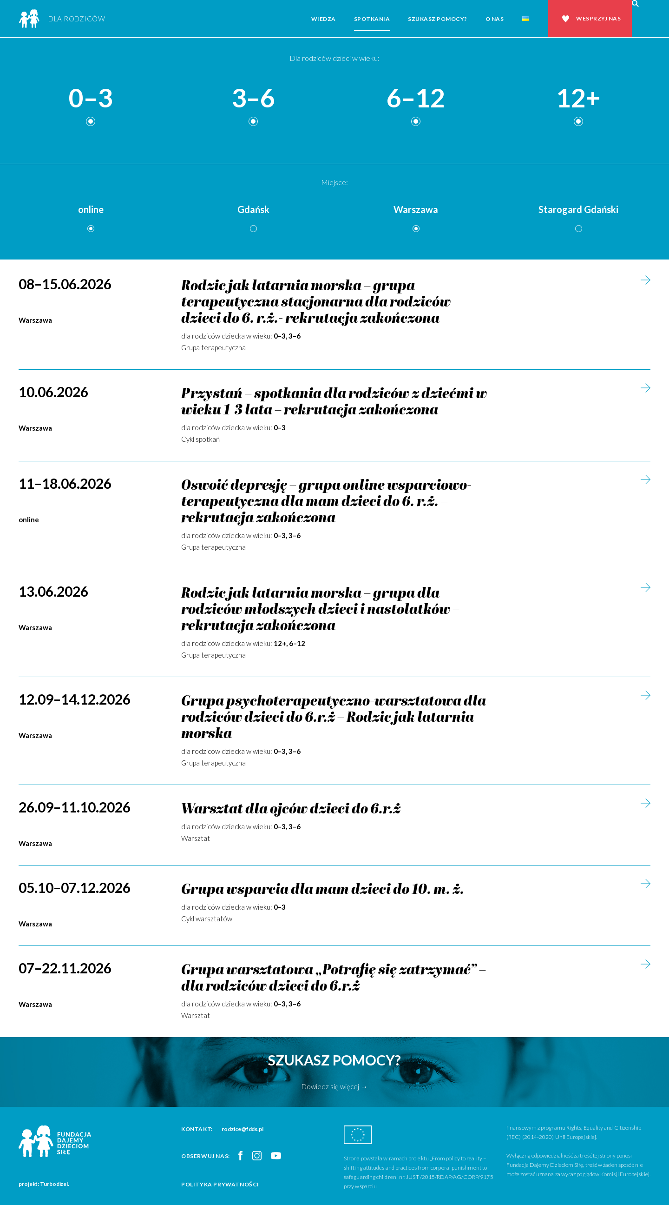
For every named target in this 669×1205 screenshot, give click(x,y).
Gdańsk (253, 209)
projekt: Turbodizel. (44, 1183)
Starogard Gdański (578, 209)
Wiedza (323, 18)
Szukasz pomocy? (437, 18)
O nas (494, 18)
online (91, 209)
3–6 (253, 98)
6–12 (416, 98)
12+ (578, 98)
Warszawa (416, 209)
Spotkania (372, 18)
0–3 (90, 98)
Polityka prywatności (220, 1184)
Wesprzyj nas (598, 18)
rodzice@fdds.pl (242, 1128)
